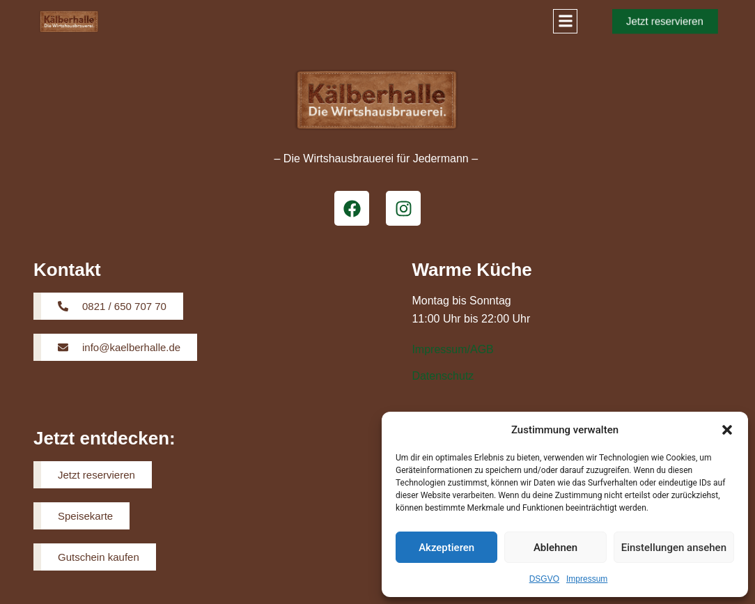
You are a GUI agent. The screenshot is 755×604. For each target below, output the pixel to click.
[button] (727, 430)
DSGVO (544, 579)
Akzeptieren (446, 547)
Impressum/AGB (452, 349)
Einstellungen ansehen (673, 547)
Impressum (586, 579)
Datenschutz (443, 376)
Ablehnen (555, 547)
